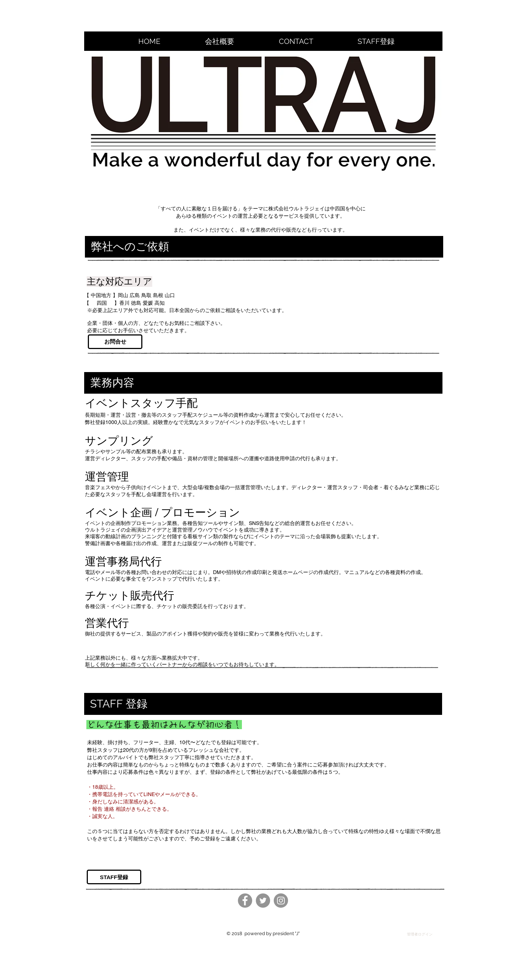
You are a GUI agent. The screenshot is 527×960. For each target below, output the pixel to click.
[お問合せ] (115, 341)
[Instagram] (281, 900)
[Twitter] (263, 900)
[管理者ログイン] (419, 934)
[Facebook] (245, 900)
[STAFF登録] (114, 877)
